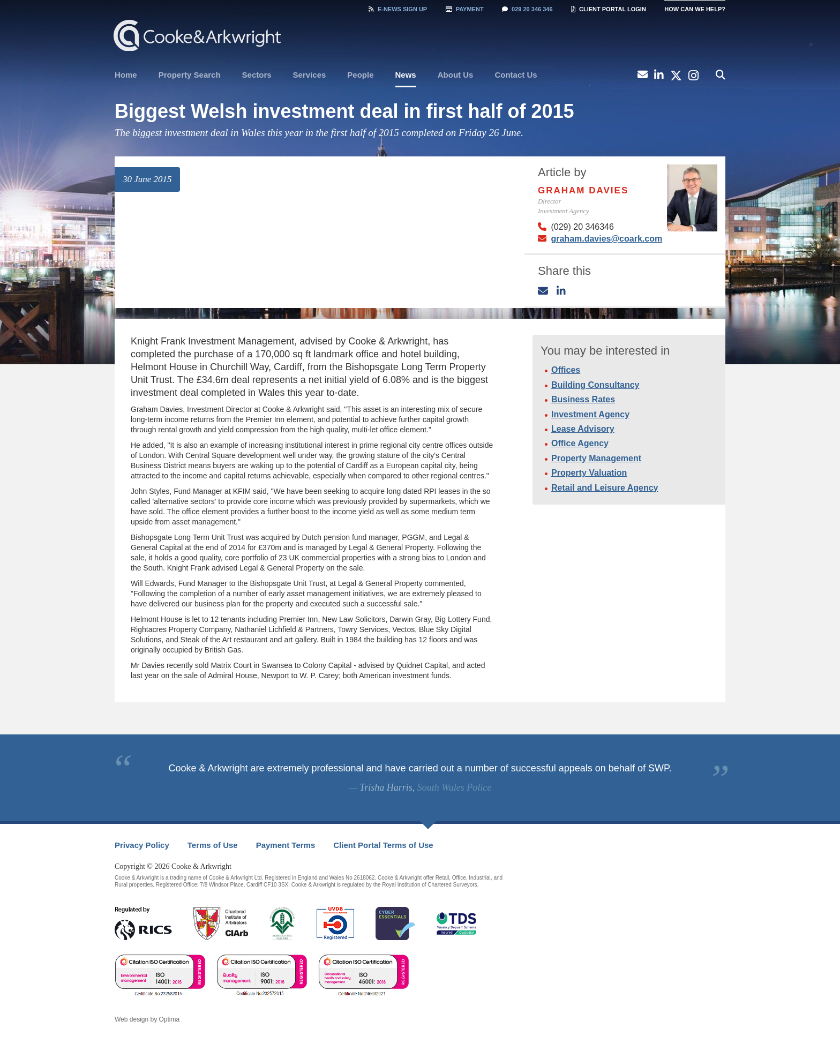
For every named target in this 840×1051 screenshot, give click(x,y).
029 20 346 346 (527, 9)
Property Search (190, 74)
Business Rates (583, 399)
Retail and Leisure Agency (604, 487)
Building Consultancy (595, 384)
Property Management (596, 458)
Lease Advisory (582, 428)
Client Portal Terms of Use (383, 845)
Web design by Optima (147, 1019)
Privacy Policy (142, 845)
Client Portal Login (608, 9)
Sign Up (398, 9)
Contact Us (515, 74)
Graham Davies (583, 190)
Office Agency (580, 443)
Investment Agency (590, 414)
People (360, 74)
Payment (465, 9)
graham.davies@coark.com (606, 238)
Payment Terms (286, 845)
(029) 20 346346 (582, 226)
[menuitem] (126, 75)
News (405, 74)
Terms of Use (213, 845)
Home (126, 74)
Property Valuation (589, 472)
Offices (565, 369)
